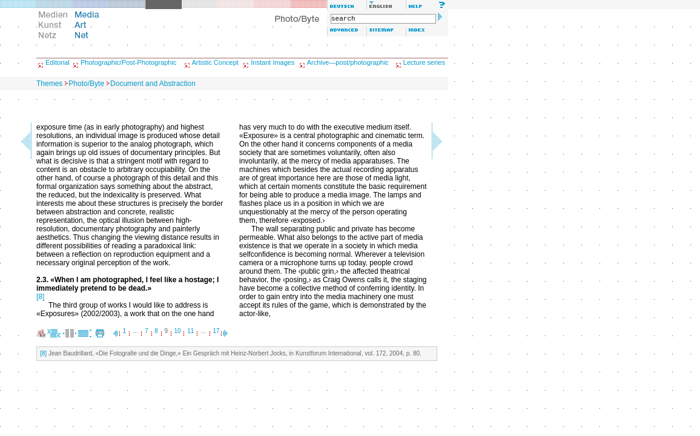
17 (216, 331)
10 (177, 331)
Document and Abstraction (153, 83)
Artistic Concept (215, 62)
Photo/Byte (86, 83)
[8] (40, 296)
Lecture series (424, 62)
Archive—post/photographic (348, 62)
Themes (49, 83)
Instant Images (272, 62)
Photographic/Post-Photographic (128, 62)
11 (190, 331)
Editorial (57, 62)
